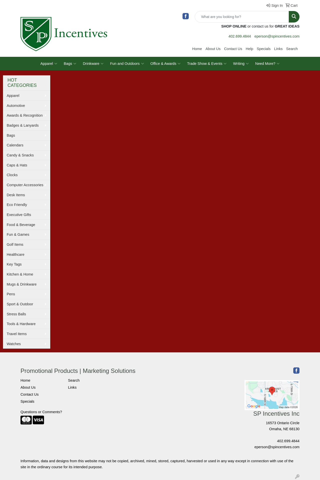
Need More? (267, 64)
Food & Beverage (21, 225)
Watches (14, 344)
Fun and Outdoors (127, 64)
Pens (11, 294)
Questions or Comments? (41, 412)
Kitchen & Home (20, 274)
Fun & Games (18, 234)
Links (278, 49)
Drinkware (93, 64)
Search (292, 49)
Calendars (15, 145)
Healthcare (15, 255)
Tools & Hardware (21, 324)
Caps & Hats (17, 165)
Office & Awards (165, 64)
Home (197, 49)
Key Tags (14, 264)
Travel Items (17, 334)
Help (249, 49)
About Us (213, 49)
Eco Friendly (17, 205)
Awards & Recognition (25, 115)
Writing (240, 64)
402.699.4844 (239, 36)
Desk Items (16, 195)
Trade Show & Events (206, 64)
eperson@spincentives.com (277, 36)
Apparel (49, 64)
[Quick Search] (242, 17)
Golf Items (15, 245)
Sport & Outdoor (20, 304)
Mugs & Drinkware (22, 284)
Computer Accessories (25, 185)
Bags (70, 64)
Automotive (16, 106)
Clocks (12, 175)
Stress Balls (16, 314)
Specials (263, 49)
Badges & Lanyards (23, 125)
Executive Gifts (19, 215)
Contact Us (233, 49)
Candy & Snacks (20, 155)
